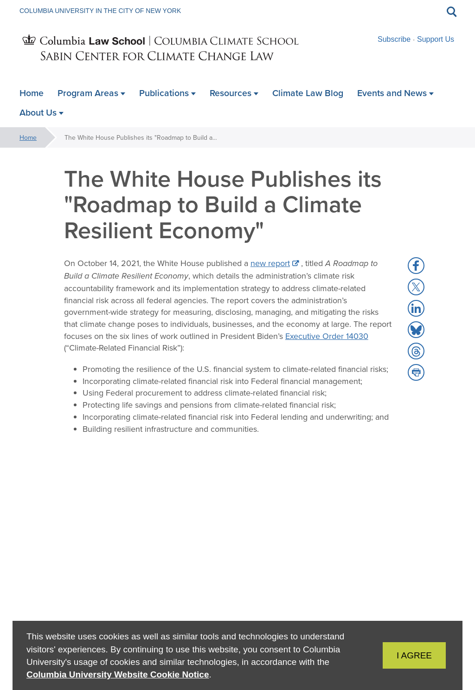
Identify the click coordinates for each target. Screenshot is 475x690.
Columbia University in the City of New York (100, 10)
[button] (416, 265)
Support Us (435, 39)
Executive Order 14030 (326, 336)
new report (270, 263)
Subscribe (394, 39)
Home (28, 137)
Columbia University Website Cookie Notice (117, 674)
